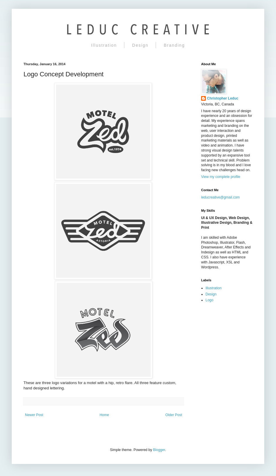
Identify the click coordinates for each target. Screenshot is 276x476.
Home (104, 415)
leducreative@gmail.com (220, 197)
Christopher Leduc (222, 98)
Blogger (159, 450)
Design (140, 45)
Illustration (104, 45)
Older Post (173, 415)
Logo (209, 300)
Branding (174, 45)
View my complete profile (220, 177)
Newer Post (34, 415)
